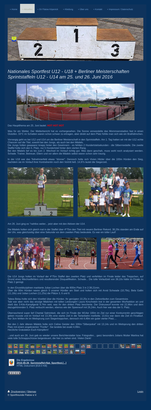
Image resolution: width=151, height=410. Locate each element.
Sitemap (31, 391)
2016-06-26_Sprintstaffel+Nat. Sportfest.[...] (41, 363)
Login (140, 391)
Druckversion (17, 391)
